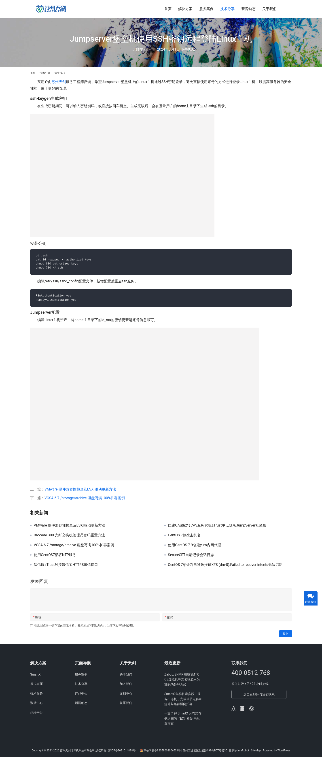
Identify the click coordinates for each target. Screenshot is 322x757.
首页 (168, 9)
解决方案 (185, 9)
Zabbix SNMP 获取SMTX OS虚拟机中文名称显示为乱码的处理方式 (182, 679)
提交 (285, 633)
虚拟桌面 (36, 684)
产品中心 (81, 693)
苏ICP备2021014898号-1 (123, 750)
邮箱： (170, 617)
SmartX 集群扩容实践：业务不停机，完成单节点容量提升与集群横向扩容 (183, 699)
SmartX (35, 674)
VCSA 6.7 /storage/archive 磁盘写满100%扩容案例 (84, 498)
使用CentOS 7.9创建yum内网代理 (194, 545)
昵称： (38, 617)
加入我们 (126, 684)
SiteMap (256, 750)
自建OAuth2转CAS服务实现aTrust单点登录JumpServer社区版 (217, 525)
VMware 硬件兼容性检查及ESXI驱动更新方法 (80, 489)
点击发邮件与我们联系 (259, 694)
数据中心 (36, 703)
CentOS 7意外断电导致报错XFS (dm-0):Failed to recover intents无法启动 (225, 565)
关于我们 (269, 9)
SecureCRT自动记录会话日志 (191, 555)
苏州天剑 (59, 82)
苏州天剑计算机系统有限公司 (77, 750)
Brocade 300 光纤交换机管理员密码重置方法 (69, 535)
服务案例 (206, 9)
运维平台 (36, 712)
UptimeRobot (241, 750)
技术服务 (36, 693)
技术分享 (227, 9)
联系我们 (126, 703)
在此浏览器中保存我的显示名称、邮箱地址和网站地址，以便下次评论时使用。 (85, 625)
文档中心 (126, 693)
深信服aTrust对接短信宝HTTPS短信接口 (66, 565)
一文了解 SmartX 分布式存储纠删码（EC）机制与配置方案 (182, 718)
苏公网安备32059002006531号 (162, 750)
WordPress (284, 750)
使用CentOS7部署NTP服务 (55, 555)
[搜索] (290, 8)
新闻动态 (248, 9)
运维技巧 (139, 49)
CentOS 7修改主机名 (184, 535)
